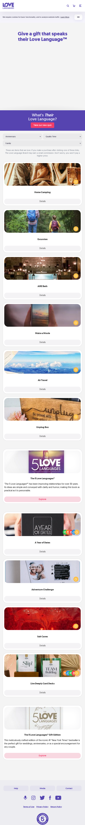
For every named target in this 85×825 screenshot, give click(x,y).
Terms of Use (28, 807)
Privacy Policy (42, 807)
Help (16, 788)
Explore (42, 499)
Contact (69, 788)
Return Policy (56, 807)
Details (42, 201)
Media (42, 788)
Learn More (64, 17)
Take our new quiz (42, 125)
